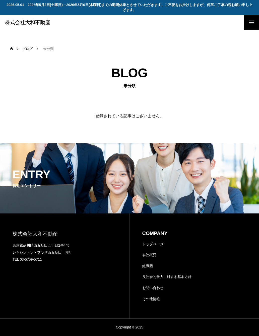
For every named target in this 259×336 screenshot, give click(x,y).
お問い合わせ (152, 288)
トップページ (152, 244)
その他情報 (151, 299)
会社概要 (149, 255)
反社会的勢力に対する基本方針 (166, 277)
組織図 (147, 266)
